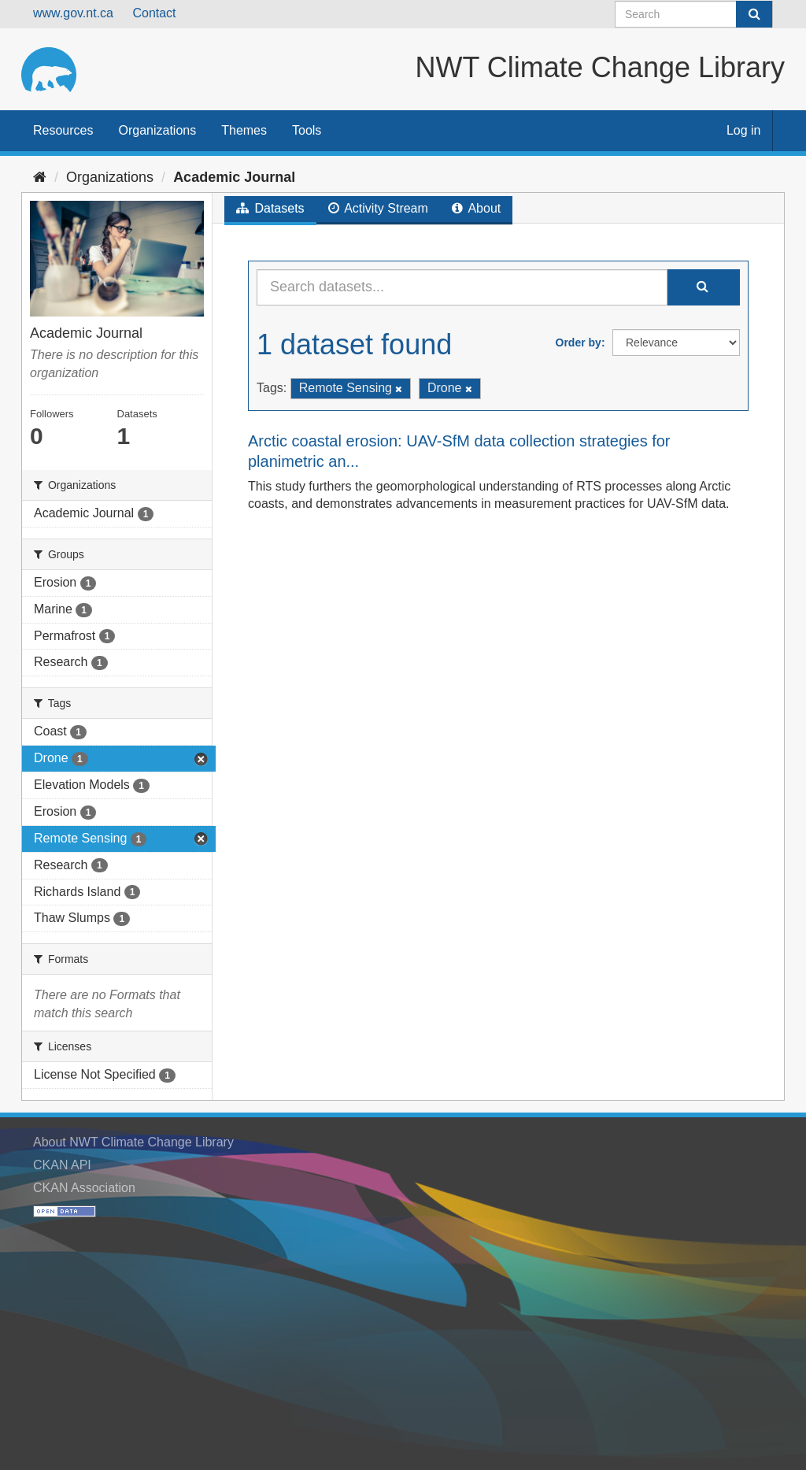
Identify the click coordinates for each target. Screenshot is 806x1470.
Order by (578, 342)
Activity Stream (378, 208)
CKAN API (62, 1165)
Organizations (157, 130)
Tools (306, 130)
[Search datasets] (694, 14)
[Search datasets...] (462, 287)
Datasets (270, 208)
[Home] (39, 177)
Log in (744, 130)
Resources (63, 130)
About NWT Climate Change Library (133, 1142)
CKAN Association (84, 1187)
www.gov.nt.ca (73, 13)
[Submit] (754, 14)
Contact (154, 13)
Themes (244, 130)
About (476, 208)
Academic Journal (234, 177)
